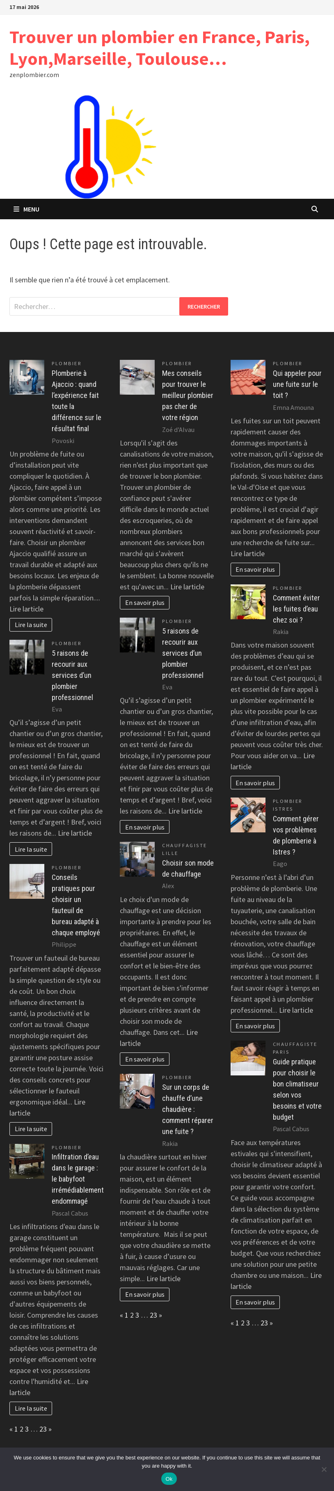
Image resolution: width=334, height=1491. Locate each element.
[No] (324, 1469)
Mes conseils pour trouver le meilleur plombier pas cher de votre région (187, 395)
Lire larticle (26, 609)
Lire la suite (31, 624)
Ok (168, 1479)
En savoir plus (145, 602)
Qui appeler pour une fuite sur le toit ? (297, 384)
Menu (26, 209)
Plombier (67, 363)
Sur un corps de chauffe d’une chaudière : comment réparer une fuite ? (187, 1109)
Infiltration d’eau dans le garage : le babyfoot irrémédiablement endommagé (78, 1178)
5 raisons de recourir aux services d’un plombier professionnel (72, 675)
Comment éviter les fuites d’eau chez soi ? (296, 608)
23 (43, 1429)
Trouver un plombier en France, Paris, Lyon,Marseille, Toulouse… (159, 47)
